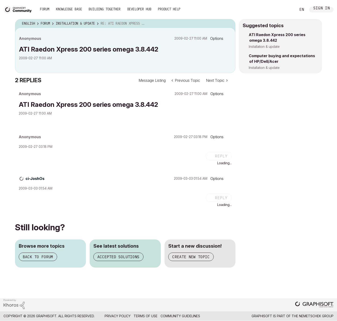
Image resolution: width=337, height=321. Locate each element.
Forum (44, 9)
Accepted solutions (118, 256)
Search (287, 9)
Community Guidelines (180, 316)
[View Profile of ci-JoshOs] (35, 178)
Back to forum (38, 256)
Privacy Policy (118, 316)
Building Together (105, 9)
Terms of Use (146, 316)
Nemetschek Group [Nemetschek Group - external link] (316, 316)
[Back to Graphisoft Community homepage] (19, 9)
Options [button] (216, 38)
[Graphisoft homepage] (314, 305)
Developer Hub (139, 9)
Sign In (321, 8)
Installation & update (264, 47)
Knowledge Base (69, 9)
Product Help (169, 9)
